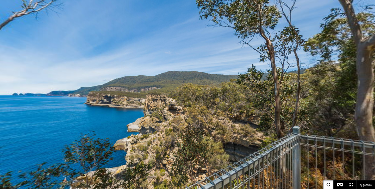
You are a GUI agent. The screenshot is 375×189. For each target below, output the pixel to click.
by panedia (366, 185)
